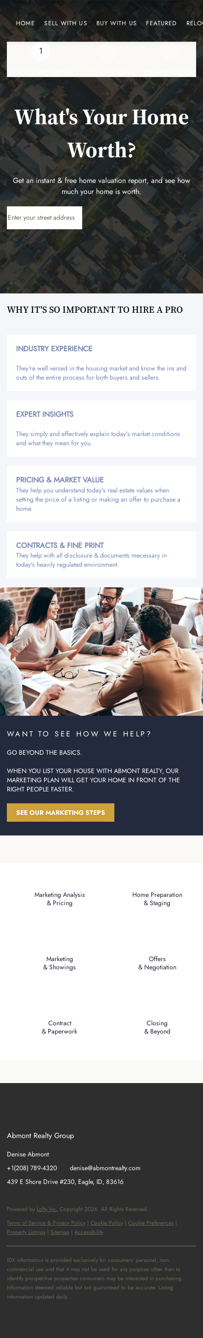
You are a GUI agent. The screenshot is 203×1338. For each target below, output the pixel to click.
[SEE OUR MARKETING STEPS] (60, 812)
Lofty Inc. (47, 1209)
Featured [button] (161, 23)
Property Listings (26, 1232)
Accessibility (88, 1232)
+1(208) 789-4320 (32, 1167)
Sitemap (60, 1232)
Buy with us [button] (116, 23)
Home (25, 23)
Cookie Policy (106, 1223)
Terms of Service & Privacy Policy (46, 1223)
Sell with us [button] (65, 23)
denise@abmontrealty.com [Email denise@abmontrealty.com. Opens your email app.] (105, 1167)
